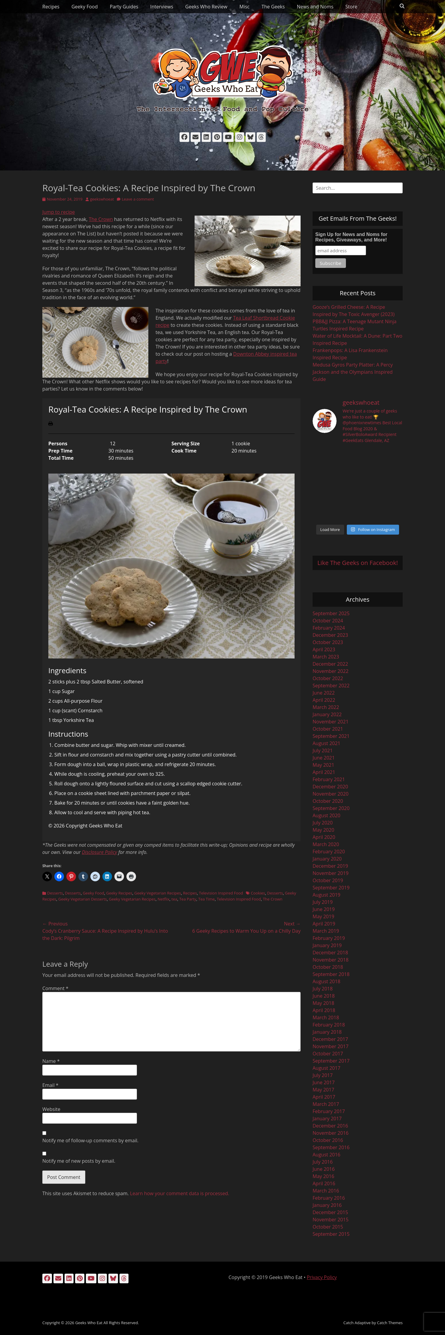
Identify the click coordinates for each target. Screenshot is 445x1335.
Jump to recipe (58, 212)
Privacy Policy (322, 1277)
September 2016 (331, 1147)
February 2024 (329, 628)
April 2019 (324, 923)
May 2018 (323, 1003)
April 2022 (324, 700)
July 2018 (323, 988)
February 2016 (329, 1198)
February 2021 (329, 779)
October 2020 (328, 801)
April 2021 (324, 772)
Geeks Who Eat (88, 1322)
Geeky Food (84, 6)
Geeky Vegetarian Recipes (157, 893)
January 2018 (327, 1032)
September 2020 (331, 808)
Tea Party (187, 899)
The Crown (101, 219)
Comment (55, 988)
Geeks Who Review (206, 6)
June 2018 (324, 996)
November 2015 (331, 1219)
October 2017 (328, 1053)
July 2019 (323, 902)
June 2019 (324, 909)
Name (51, 1061)
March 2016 (326, 1190)
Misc (244, 6)
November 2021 (331, 721)
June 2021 (324, 757)
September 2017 (331, 1060)
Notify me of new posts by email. (78, 1161)
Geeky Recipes (119, 893)
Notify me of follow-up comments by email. (90, 1140)
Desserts (55, 893)
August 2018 (327, 981)
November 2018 (331, 959)
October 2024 (328, 620)
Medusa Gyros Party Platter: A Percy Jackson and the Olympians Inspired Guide (353, 371)
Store (351, 6)
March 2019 (326, 931)
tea (174, 899)
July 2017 (323, 1075)
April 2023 (324, 649)
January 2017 (327, 1118)
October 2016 (328, 1140)
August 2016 (327, 1154)
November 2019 (331, 873)
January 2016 (327, 1205)
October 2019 (328, 880)
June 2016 (324, 1169)
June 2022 (324, 692)
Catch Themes (390, 1322)
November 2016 (331, 1133)
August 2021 (327, 743)
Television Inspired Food (221, 893)
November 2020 (331, 793)
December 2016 (330, 1125)
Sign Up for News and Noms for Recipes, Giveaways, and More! (351, 237)
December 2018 (330, 952)
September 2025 (331, 613)
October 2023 (328, 642)
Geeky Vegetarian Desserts (82, 899)
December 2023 (330, 635)
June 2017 (324, 1082)
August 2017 (327, 1068)
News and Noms (315, 6)
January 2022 (327, 714)
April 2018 (324, 1010)
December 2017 (330, 1039)
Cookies (258, 893)
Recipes (50, 6)
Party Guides (124, 6)
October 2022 (328, 678)
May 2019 (323, 916)
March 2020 (326, 844)
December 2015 (330, 1212)
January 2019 (327, 945)
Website (51, 1109)
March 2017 (326, 1104)
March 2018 (326, 1017)
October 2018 (328, 967)
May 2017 (323, 1089)
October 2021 (328, 729)
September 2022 (331, 685)
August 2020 (327, 815)
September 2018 (331, 974)
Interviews (161, 6)
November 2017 (331, 1046)
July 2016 (323, 1162)
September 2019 (331, 887)
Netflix (163, 899)
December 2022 (330, 664)
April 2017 (324, 1097)
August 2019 (327, 895)
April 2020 (324, 837)
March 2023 (326, 656)
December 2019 (330, 866)
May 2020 (323, 830)
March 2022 (326, 707)
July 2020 (323, 822)
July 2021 (323, 750)
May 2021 (323, 765)
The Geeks (273, 6)
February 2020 (329, 851)
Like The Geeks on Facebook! (357, 563)
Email (50, 1085)
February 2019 (329, 938)
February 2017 (329, 1111)
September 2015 (331, 1234)
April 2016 (324, 1183)
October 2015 (328, 1226)
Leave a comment (138, 199)
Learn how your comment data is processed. (179, 1193)
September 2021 (331, 736)
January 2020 (327, 858)
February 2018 (329, 1024)
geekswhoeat (102, 199)
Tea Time (206, 899)
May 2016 (323, 1176)
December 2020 (330, 786)
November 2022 (331, 671)
